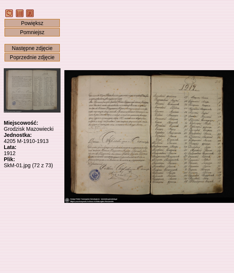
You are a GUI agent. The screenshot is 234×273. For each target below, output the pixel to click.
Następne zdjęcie (32, 48)
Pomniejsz (32, 32)
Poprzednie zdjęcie (32, 57)
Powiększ (32, 23)
